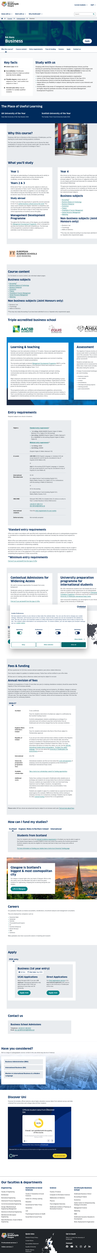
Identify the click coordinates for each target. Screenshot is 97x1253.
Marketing (58, 214)
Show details (78, 639)
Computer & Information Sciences (60, 1194)
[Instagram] (82, 1246)
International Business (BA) (15, 1067)
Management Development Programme (18, 224)
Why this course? (7, 49)
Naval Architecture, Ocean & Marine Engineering (11, 1220)
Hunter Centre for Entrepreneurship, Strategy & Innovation (84, 1203)
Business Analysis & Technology (65, 202)
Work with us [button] (20, 14)
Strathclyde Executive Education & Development (84, 1218)
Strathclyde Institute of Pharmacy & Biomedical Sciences (60, 1207)
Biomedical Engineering (8, 1197)
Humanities (29, 1207)
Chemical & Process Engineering (11, 1200)
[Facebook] (68, 1246)
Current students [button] (81, 5)
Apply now (13, 993)
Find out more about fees (59, 808)
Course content (21, 49)
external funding (28, 797)
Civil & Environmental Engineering (11, 1204)
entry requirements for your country (39, 511)
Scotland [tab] (6, 829)
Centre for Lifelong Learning (34, 1198)
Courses (10, 18)
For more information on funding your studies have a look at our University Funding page (30, 848)
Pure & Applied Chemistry (57, 1204)
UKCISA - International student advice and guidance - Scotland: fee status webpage (39, 747)
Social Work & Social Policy (34, 1217)
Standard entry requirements (32, 428)
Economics (58, 206)
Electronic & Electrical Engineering (11, 1211)
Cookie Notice (29, 1240)
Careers (61, 49)
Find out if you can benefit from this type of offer (15, 561)
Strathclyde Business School (82, 1193)
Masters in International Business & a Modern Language (22, 1074)
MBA (75, 1214)
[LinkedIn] (90, 1246)
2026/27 (6, 703)
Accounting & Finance (80, 1196)
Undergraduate (21, 18)
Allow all (73, 644)
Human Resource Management (64, 212)
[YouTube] (73, 1246)
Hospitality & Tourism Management (65, 210)
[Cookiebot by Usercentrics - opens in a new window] (78, 607)
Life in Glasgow (12, 889)
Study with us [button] (7, 14)
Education (28, 1201)
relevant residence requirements (33, 839)
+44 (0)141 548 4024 (18, 1028)
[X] (77, 1246)
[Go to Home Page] (2, 18)
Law (27, 1211)
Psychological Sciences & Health (35, 1214)
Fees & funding (50, 49)
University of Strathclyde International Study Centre (69, 596)
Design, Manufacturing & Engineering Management (8, 1207)
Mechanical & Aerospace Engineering (8, 1215)
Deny (23, 644)
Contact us (77, 49)
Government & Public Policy (34, 1204)
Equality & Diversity (31, 1246)
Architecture (4, 1194)
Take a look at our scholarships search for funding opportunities (37, 771)
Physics (52, 1200)
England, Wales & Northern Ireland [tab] (27, 829)
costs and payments (54, 761)
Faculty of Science (55, 1191)
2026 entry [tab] (7, 959)
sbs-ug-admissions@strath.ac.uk (18, 1030)
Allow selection (48, 644)
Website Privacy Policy (32, 1237)
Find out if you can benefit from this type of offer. (18, 601)
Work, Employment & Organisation (84, 1222)
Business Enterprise (61, 204)
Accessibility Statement (32, 1243)
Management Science (80, 1207)
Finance (57, 208)
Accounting (58, 200)
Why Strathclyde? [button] (36, 14)
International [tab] (49, 829)
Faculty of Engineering (8, 1191)
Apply (87, 41)
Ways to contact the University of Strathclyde (75, 1238)
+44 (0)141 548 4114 (29, 504)
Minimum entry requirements (32, 442)
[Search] (94, 14)
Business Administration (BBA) (16, 1062)
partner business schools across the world (24, 204)
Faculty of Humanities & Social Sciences (35, 1194)
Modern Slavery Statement (30, 1250)
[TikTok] (86, 1246)
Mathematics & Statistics (57, 1197)
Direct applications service (46, 980)
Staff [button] (93, 5)
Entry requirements (36, 49)
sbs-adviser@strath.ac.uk (30, 506)
